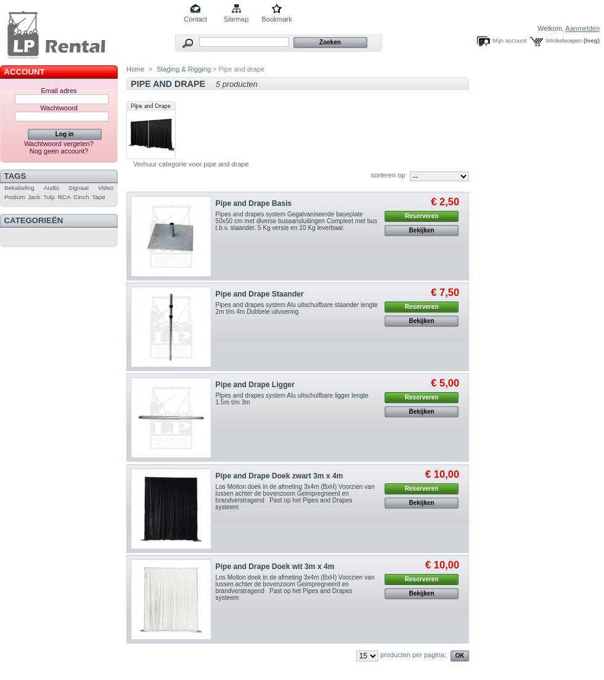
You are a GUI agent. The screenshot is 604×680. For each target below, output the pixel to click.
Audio (51, 187)
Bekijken (422, 230)
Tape (98, 197)
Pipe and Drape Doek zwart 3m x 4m (279, 476)
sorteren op (388, 175)
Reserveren (421, 216)
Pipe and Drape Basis (254, 203)
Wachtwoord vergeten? (59, 143)
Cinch (81, 197)
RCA (64, 197)
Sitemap (236, 19)
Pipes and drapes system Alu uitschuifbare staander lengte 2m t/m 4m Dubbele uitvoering (297, 308)
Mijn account (509, 40)
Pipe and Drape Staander (260, 294)
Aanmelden (582, 28)
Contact (195, 19)
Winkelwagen (563, 40)
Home (135, 69)
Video (105, 187)
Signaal (78, 187)
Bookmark (276, 19)
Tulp (49, 197)
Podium (14, 197)
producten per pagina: (413, 654)
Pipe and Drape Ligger (255, 384)
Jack (34, 197)
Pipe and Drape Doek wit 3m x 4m (275, 566)
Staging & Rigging (184, 69)
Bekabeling (19, 187)
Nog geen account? (59, 151)
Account (24, 71)
